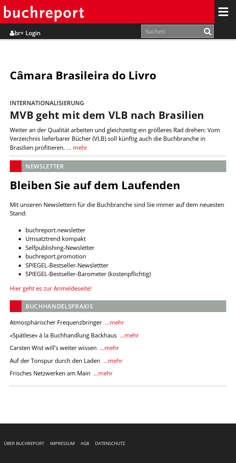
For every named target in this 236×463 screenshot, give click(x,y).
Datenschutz (110, 443)
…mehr (113, 322)
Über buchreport (24, 443)
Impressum (62, 443)
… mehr (76, 147)
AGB (85, 443)
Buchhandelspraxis (59, 306)
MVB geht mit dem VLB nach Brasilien (107, 115)
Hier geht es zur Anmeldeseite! (51, 288)
